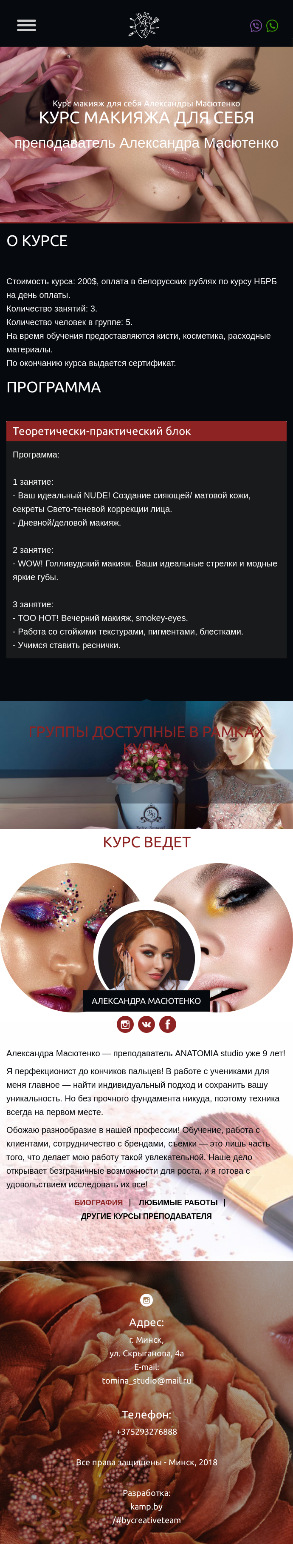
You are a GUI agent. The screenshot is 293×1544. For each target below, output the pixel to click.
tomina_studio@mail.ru (146, 1380)
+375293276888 (146, 1431)
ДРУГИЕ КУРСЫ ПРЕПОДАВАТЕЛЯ (146, 1216)
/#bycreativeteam (147, 1520)
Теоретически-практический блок (102, 431)
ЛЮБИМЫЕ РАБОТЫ (178, 1203)
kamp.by (146, 1506)
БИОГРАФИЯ (98, 1203)
